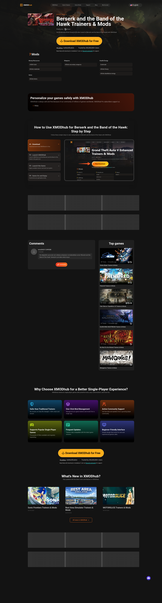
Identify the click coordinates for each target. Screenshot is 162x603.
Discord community (88, 51)
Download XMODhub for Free (79, 41)
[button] (81, 106)
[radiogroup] (80, 5)
